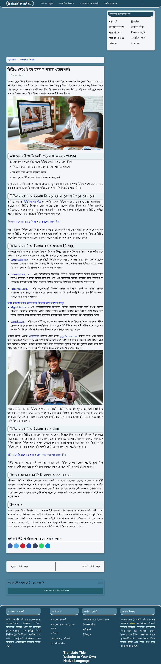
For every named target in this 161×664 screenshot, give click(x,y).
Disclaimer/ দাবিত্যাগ (61, 638)
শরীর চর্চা (87, 630)
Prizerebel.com (19, 289)
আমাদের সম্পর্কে (58, 620)
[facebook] (129, 4)
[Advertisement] (59, 32)
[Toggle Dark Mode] (146, 3)
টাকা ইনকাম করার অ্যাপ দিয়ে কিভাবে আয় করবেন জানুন (36, 303)
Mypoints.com (19, 307)
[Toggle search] (152, 3)
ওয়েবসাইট (34, 336)
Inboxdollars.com (20, 274)
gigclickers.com (68, 336)
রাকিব (132, 623)
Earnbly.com (18, 322)
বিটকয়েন (87, 635)
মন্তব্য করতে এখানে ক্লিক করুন (55, 590)
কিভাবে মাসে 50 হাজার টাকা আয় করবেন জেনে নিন (33, 222)
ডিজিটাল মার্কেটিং (32, 202)
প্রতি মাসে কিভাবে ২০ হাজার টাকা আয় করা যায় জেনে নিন (37, 455)
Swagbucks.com (19, 260)
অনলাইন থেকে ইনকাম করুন (96, 620)
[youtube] (139, 4)
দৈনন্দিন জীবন (89, 625)
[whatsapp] (134, 4)
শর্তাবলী (54, 633)
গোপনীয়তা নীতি (58, 643)
